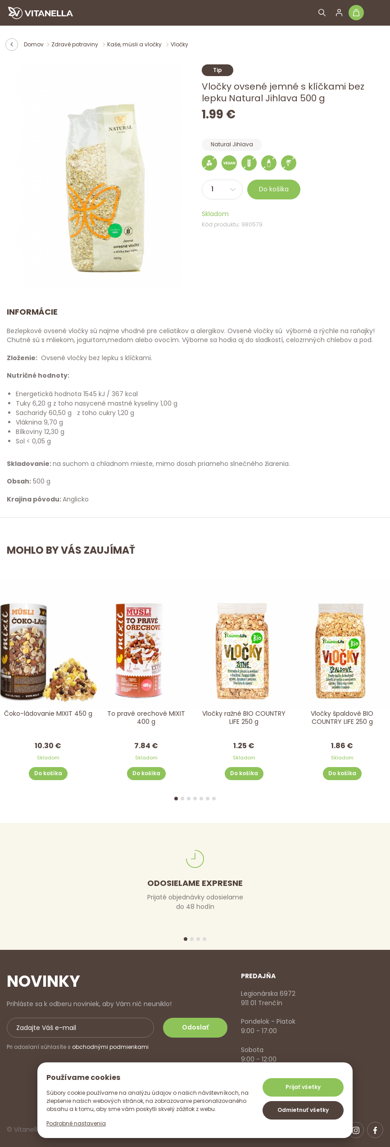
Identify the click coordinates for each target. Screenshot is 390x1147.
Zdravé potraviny (75, 44)
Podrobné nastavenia (76, 1123)
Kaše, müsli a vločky (135, 44)
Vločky (179, 44)
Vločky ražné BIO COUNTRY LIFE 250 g (244, 717)
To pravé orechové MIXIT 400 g (146, 717)
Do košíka (274, 189)
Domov (34, 44)
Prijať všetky (303, 1087)
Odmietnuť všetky (303, 1110)
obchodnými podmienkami (110, 1047)
